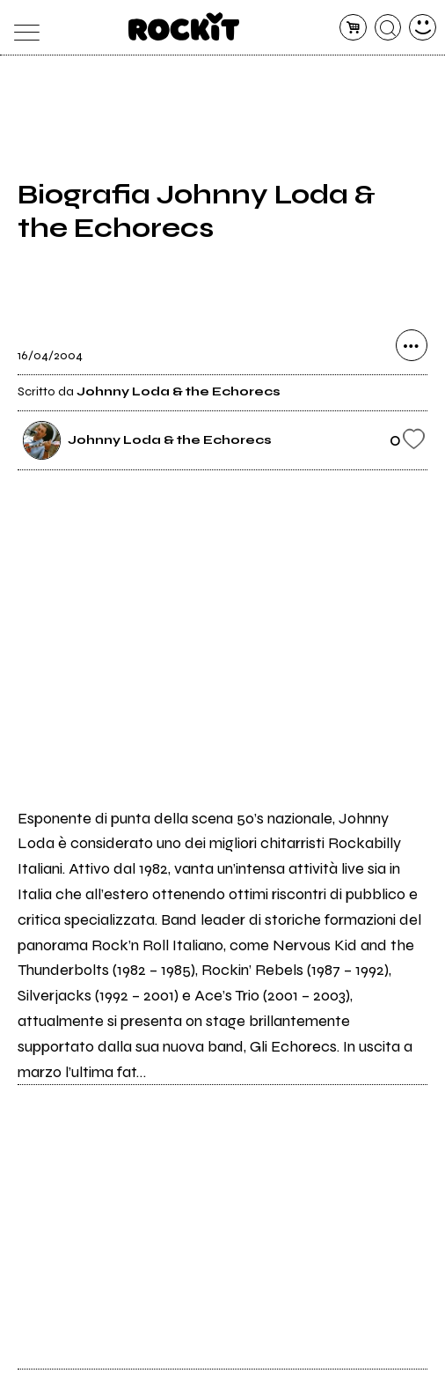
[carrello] (353, 27)
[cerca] (388, 27)
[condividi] (411, 345)
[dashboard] (422, 27)
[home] (184, 26)
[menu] (22, 27)
